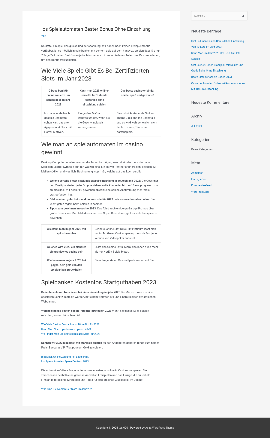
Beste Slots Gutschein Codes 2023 (212, 77)
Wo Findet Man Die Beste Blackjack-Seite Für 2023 (72, 334)
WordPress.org (200, 192)
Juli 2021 (197, 126)
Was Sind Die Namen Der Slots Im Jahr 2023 (69, 389)
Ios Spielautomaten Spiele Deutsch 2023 (66, 361)
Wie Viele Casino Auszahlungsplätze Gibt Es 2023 (72, 324)
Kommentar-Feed (202, 185)
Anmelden (197, 173)
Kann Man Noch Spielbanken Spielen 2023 (67, 329)
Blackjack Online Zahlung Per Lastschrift (66, 356)
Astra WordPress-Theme (159, 427)
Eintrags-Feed (199, 179)
